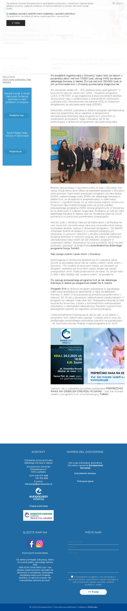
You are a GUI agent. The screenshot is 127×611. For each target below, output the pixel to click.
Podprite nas (16, 115)
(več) (99, 585)
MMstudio (93, 607)
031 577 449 (41, 476)
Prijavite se (15, 152)
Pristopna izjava (85, 481)
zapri (118, 3)
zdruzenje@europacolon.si (38, 484)
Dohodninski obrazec (85, 473)
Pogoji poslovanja (38, 506)
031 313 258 (41, 478)
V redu (16, 23)
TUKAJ (104, 394)
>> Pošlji (93, 592)
